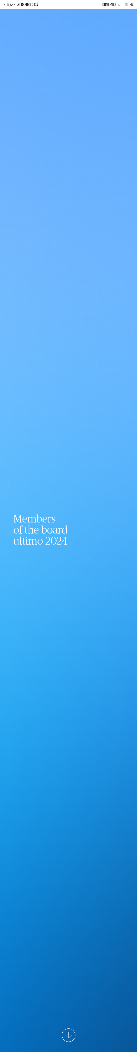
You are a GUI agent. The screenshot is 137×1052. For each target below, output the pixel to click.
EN (131, 5)
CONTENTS (109, 5)
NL (126, 5)
